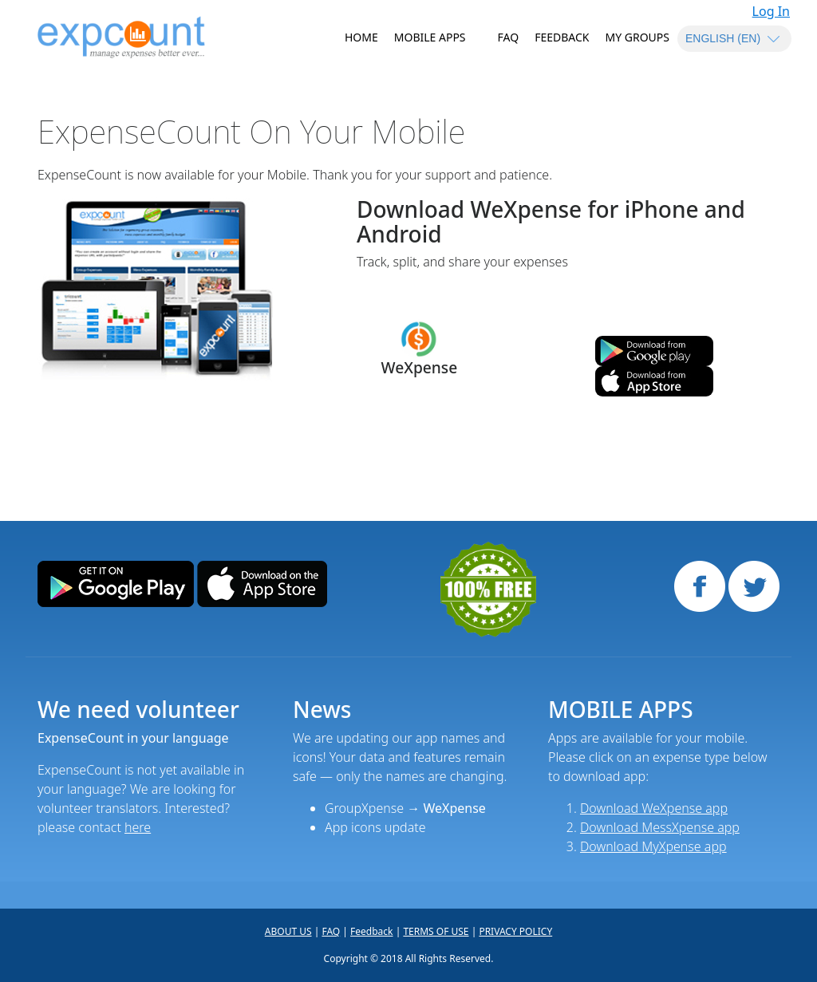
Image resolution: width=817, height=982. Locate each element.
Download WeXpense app (654, 808)
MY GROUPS (638, 37)
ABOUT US (288, 931)
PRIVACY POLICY (515, 931)
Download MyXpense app (653, 846)
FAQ (508, 37)
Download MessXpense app (660, 827)
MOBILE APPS (430, 37)
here (137, 827)
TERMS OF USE (435, 931)
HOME (361, 37)
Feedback (562, 37)
